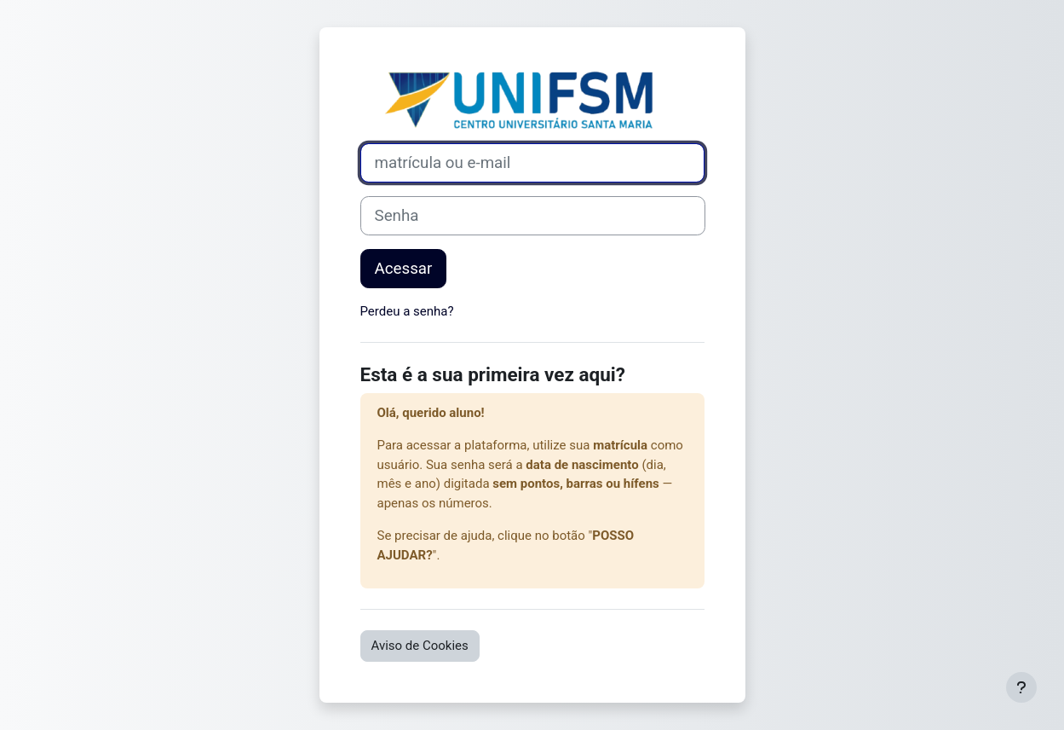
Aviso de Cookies (420, 645)
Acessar (404, 268)
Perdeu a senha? (407, 311)
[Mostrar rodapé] (1021, 687)
